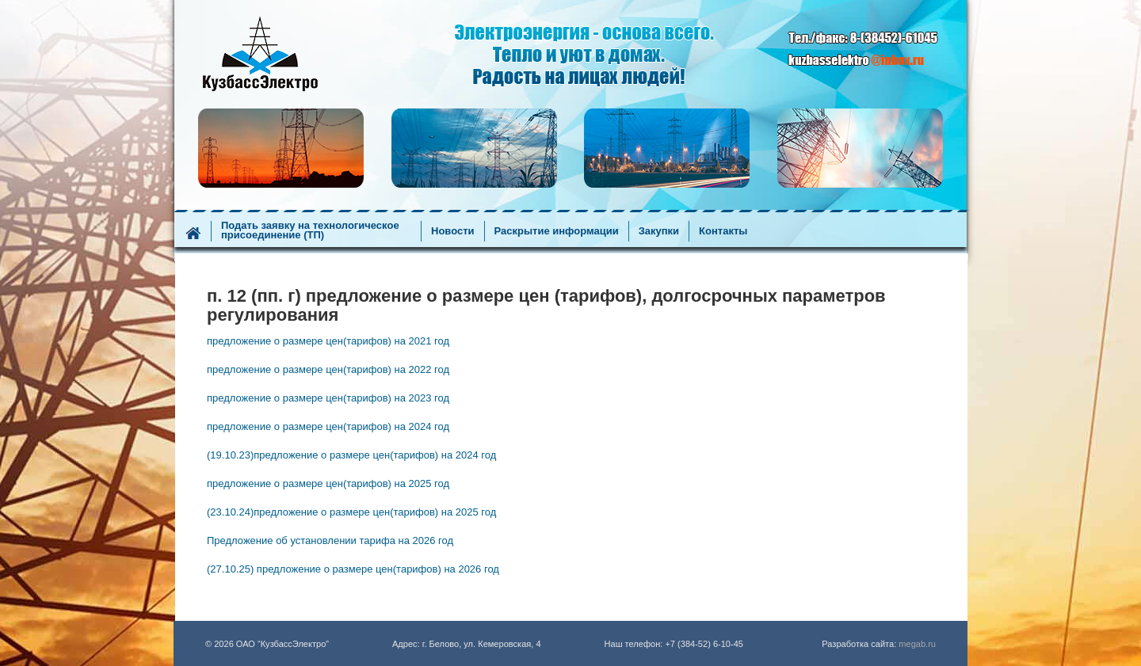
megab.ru (917, 644)
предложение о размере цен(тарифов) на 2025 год (328, 483)
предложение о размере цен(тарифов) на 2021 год (328, 341)
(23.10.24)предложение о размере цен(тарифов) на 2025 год (351, 512)
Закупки (659, 231)
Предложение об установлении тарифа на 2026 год (330, 540)
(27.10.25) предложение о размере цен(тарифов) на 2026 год (353, 569)
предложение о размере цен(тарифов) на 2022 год (328, 369)
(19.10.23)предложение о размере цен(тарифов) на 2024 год (351, 455)
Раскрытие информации (556, 231)
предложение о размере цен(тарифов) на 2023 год (328, 398)
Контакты (723, 231)
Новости (453, 231)
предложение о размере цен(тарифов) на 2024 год (328, 426)
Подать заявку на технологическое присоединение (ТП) (310, 230)
